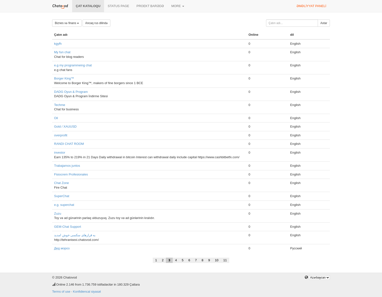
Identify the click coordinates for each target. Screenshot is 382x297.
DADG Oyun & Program (71, 92)
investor (59, 152)
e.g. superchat (64, 205)
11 (225, 260)
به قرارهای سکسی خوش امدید (75, 235)
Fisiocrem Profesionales (71, 174)
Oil (56, 118)
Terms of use (61, 291)
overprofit (60, 135)
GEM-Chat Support (67, 226)
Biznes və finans (67, 23)
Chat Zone (61, 183)
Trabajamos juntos (67, 165)
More (177, 6)
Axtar (323, 23)
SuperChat (61, 196)
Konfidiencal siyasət (87, 291)
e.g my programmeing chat (73, 65)
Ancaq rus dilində (96, 23)
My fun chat (62, 52)
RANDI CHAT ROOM (69, 144)
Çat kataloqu (88, 6)
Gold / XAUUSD (65, 126)
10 (216, 260)
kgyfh (58, 43)
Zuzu (57, 213)
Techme (59, 105)
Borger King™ (64, 78)
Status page (118, 6)
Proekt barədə (150, 6)
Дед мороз (61, 248)
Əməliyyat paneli (311, 6)
